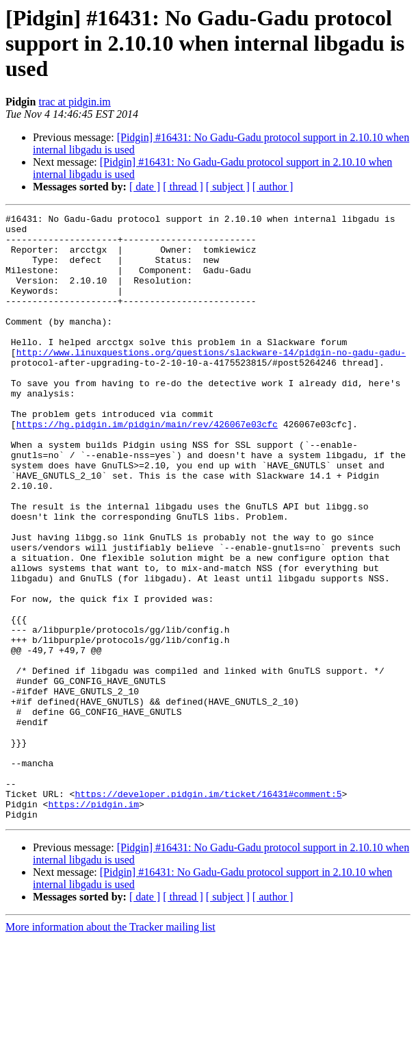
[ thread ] (183, 186)
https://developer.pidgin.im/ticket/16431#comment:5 (208, 911)
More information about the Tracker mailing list (110, 1048)
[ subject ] (228, 186)
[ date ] (144, 186)
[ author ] (273, 186)
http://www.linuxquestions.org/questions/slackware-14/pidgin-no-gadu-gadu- (211, 381)
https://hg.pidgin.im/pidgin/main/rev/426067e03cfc (147, 467)
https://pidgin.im (93, 923)
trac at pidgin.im (74, 102)
